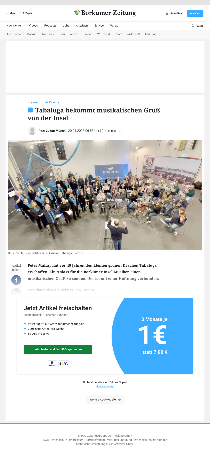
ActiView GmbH (124, 444)
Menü (10, 13)
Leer (62, 34)
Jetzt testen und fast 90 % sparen (58, 349)
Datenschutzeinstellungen (150, 440)
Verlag (114, 25)
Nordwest (48, 34)
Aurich (74, 34)
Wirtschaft (133, 34)
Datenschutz (59, 440)
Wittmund (103, 34)
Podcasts (50, 25)
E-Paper (27, 13)
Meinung (150, 34)
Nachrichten (14, 25)
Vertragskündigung (119, 440)
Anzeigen (82, 25)
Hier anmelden (105, 386)
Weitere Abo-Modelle (105, 399)
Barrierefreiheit (95, 440)
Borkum (32, 34)
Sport (118, 34)
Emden (87, 34)
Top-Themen (14, 34)
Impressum (76, 440)
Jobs (66, 25)
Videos (33, 25)
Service (99, 25)
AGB (46, 440)
